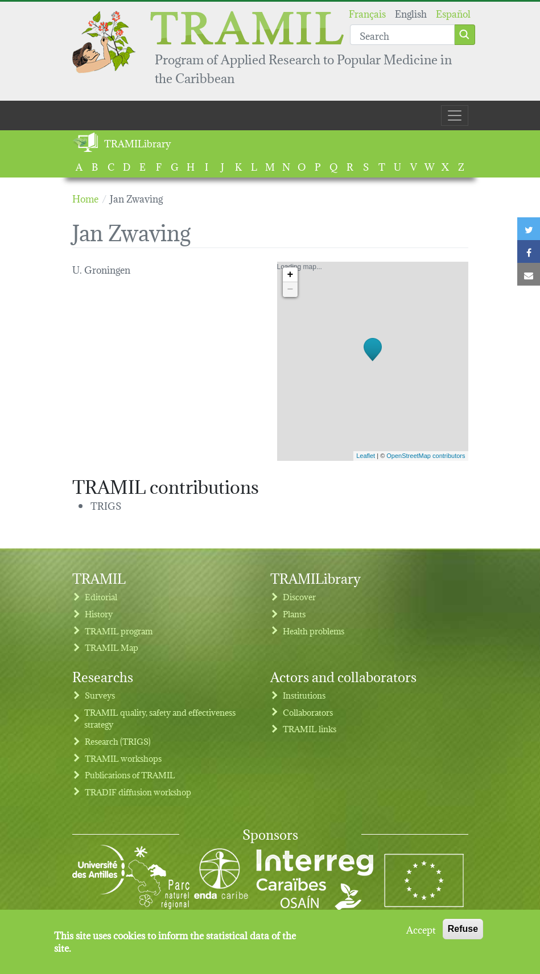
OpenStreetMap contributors (425, 455)
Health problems (313, 630)
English (411, 12)
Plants (294, 613)
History (99, 613)
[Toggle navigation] (454, 115)
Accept (421, 933)
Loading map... (371, 361)
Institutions (304, 694)
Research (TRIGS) (118, 741)
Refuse (463, 933)
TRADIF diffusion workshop (138, 791)
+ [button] (290, 275)
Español (453, 12)
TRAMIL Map (111, 647)
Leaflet (365, 455)
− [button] (290, 289)
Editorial (101, 596)
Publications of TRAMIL (130, 774)
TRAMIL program (118, 630)
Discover (299, 596)
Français (367, 12)
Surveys (100, 694)
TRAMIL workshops (123, 758)
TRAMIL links (309, 728)
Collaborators (308, 712)
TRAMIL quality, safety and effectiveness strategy (160, 718)
